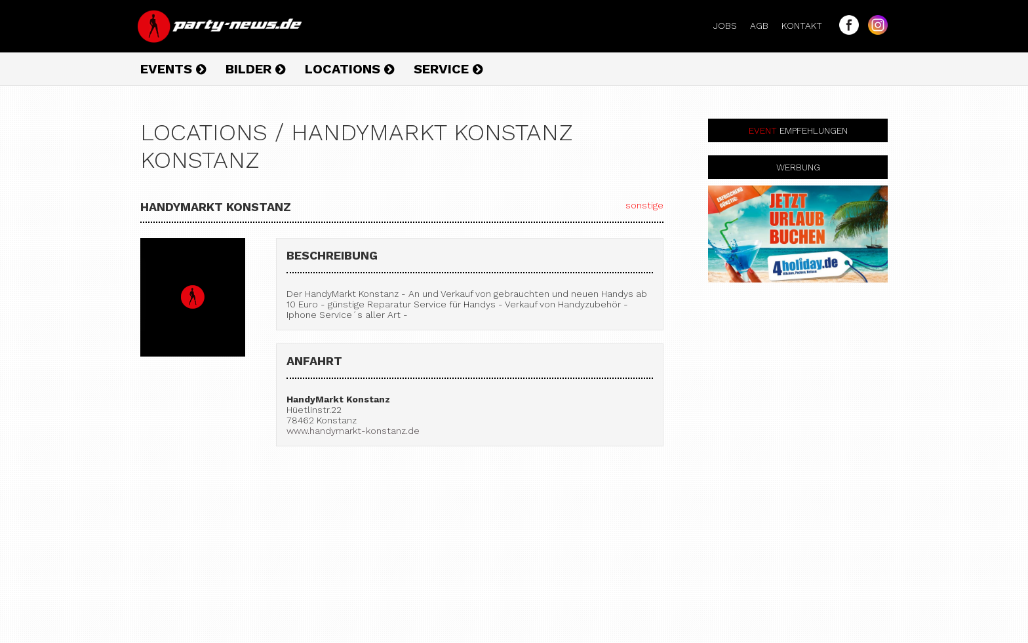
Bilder (255, 69)
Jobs (730, 25)
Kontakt (807, 25)
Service (448, 69)
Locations (349, 69)
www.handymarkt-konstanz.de (353, 430)
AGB (764, 25)
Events (173, 69)
